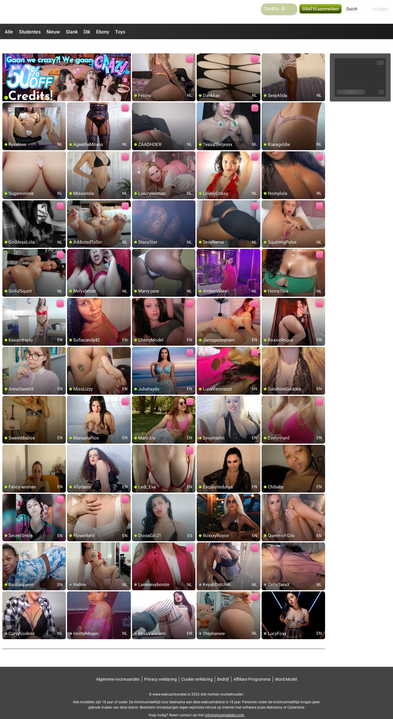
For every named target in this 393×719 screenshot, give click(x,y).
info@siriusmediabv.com (224, 704)
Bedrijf (223, 668)
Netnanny (275, 697)
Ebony (102, 32)
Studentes (30, 32)
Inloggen (380, 11)
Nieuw (53, 32)
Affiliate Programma (252, 668)
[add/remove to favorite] (137, 47)
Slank (72, 32)
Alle (9, 32)
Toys (120, 32)
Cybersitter (296, 697)
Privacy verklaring (160, 668)
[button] (355, 11)
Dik (87, 32)
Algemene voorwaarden (118, 668)
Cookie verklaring (197, 668)
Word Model (286, 668)
